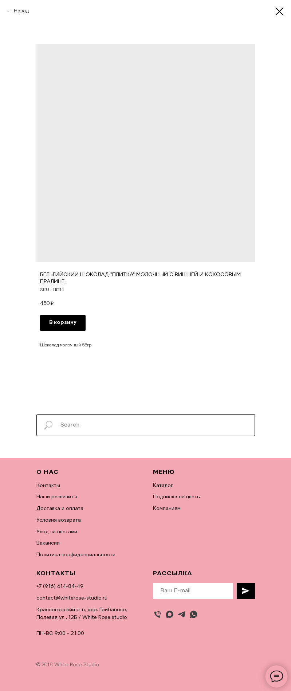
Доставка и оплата (59, 508)
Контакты (48, 485)
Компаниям (167, 508)
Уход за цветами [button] (56, 531)
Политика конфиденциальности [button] (75, 554)
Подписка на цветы (177, 496)
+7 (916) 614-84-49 (59, 586)
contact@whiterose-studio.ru (71, 598)
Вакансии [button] (48, 543)
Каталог (163, 485)
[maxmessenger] (169, 614)
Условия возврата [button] (58, 520)
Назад (21, 10)
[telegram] (181, 614)
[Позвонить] (157, 614)
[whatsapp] (193, 614)
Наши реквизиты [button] (56, 496)
